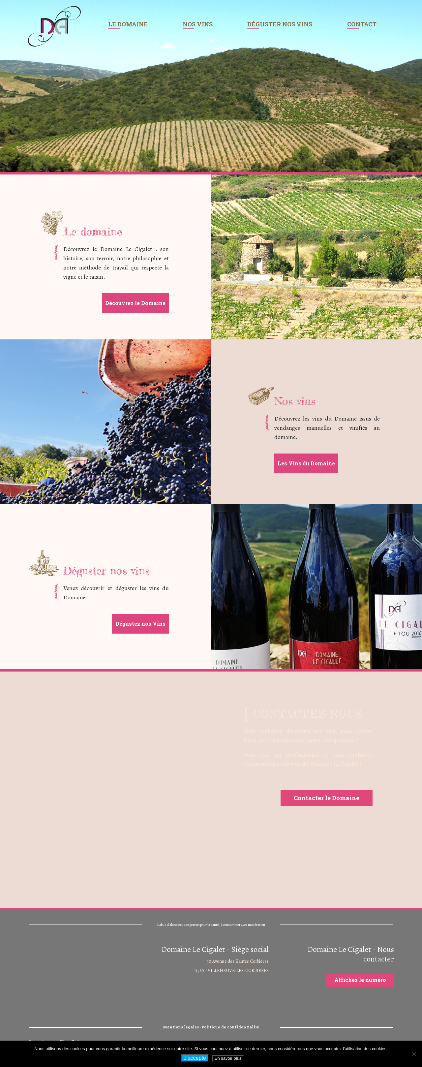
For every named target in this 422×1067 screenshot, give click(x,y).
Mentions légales (181, 1026)
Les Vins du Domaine (306, 463)
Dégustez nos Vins (140, 623)
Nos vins (198, 24)
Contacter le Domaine (326, 798)
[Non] (413, 1054)
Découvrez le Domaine (135, 302)
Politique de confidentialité (230, 1026)
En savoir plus (228, 1058)
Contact (362, 24)
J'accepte (195, 1058)
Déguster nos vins (279, 24)
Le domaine (128, 24)
